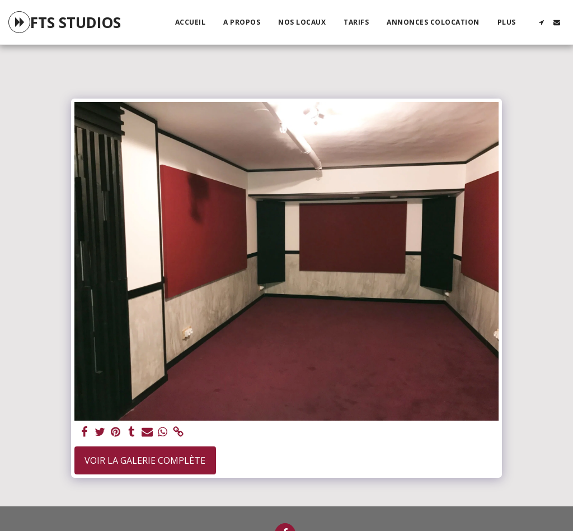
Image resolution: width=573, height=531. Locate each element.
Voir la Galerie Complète (144, 460)
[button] (541, 22)
